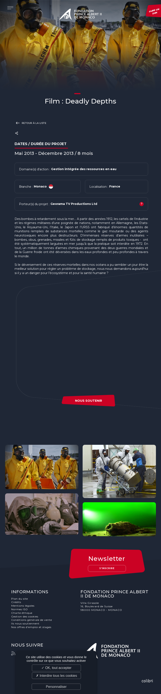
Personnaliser (56, 686)
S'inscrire (107, 568)
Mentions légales (22, 605)
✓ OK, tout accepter (56, 668)
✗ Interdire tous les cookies (56, 675)
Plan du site (19, 598)
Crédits (16, 602)
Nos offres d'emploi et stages (31, 627)
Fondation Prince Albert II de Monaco (80, 14)
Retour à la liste (30, 123)
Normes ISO (19, 609)
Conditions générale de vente (31, 619)
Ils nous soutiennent (25, 623)
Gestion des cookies (24, 616)
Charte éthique (21, 612)
